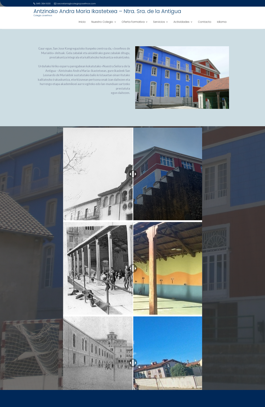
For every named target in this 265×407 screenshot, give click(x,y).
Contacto (204, 22)
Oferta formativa (133, 22)
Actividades (181, 22)
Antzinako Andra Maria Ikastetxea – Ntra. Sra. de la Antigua (107, 11)
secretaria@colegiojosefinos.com (75, 3)
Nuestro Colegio (102, 22)
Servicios (159, 22)
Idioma (221, 22)
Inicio (82, 22)
